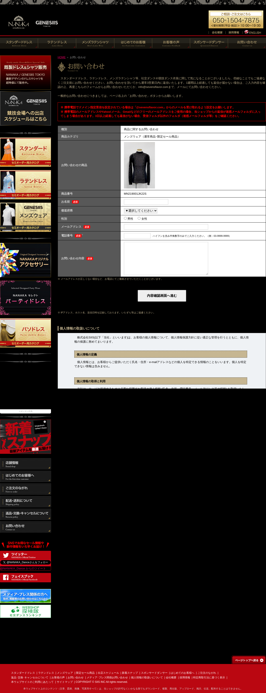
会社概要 (171, 677)
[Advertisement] (25, 388)
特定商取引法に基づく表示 (209, 677)
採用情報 (185, 677)
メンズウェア (65, 672)
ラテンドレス (46, 672)
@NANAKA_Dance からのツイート (23, 568)
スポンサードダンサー (154, 672)
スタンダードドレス (23, 672)
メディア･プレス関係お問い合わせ (107, 677)
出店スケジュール (108, 672)
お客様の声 (58, 677)
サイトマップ (65, 681)
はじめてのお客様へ (182, 672)
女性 (144, 218)
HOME (62, 57)
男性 (130, 218)
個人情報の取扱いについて (147, 677)
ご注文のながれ (207, 672)
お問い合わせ (76, 677)
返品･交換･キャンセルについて (29, 677)
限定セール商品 (85, 672)
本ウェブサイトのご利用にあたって (32, 681)
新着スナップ (130, 672)
